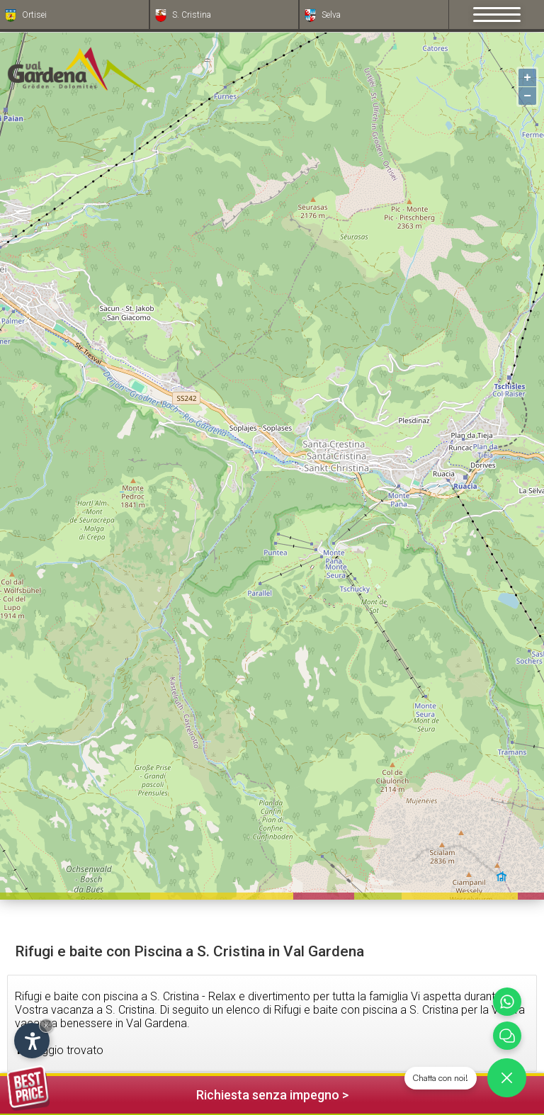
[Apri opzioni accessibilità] (32, 1040)
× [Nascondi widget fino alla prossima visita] (46, 1025)
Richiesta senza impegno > (177, 1092)
